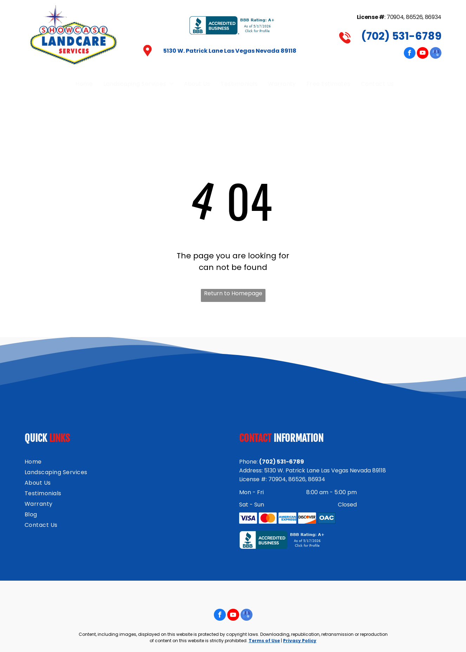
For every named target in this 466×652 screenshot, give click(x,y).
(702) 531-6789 (401, 36)
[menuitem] (84, 83)
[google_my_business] (435, 53)
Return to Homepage (233, 293)
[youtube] (422, 53)
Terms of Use (264, 641)
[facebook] (409, 53)
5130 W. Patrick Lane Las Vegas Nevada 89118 (229, 51)
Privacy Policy (299, 641)
